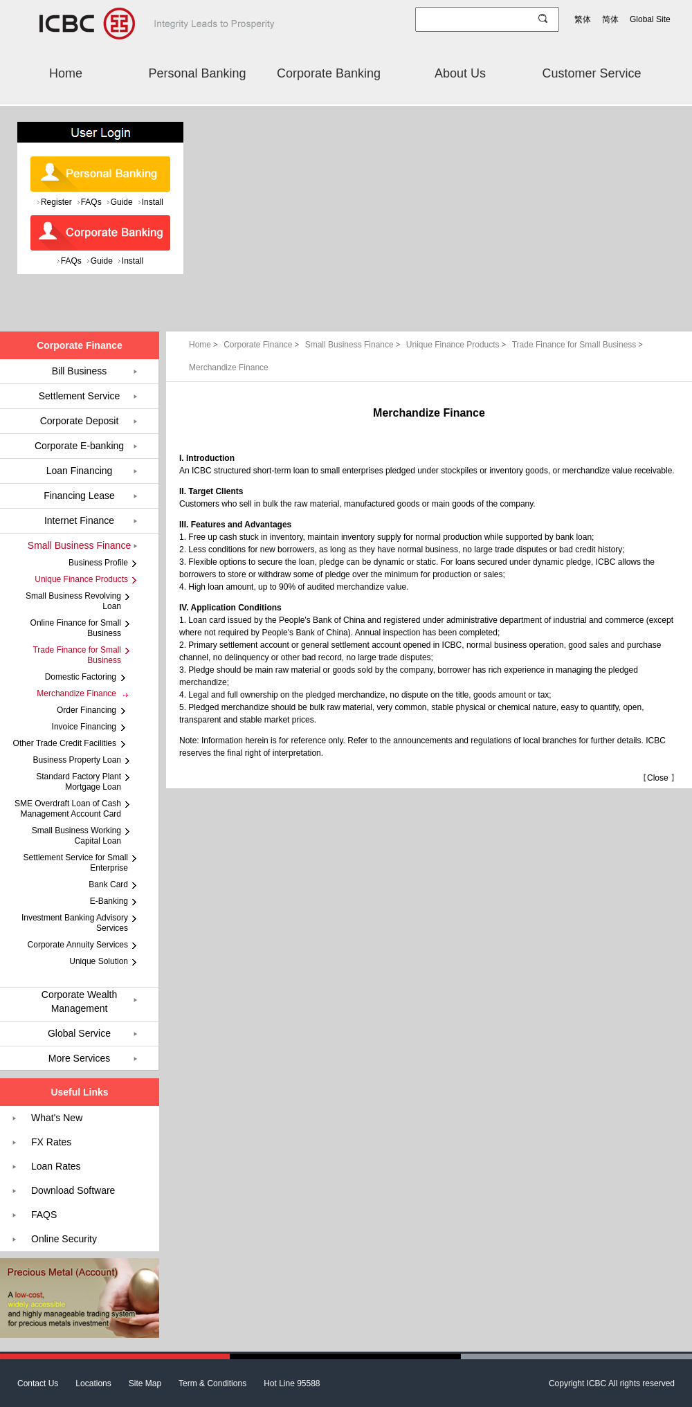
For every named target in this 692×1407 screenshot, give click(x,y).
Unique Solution (98, 961)
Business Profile (98, 563)
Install (152, 202)
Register (56, 202)
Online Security (64, 1238)
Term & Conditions (212, 1383)
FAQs (91, 202)
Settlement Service (79, 395)
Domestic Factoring (80, 677)
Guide (122, 202)
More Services (79, 1058)
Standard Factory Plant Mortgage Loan (78, 782)
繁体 (582, 19)
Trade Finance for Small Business (577, 345)
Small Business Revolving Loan (73, 601)
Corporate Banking (329, 73)
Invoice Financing (84, 727)
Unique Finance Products (457, 345)
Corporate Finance (263, 345)
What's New (56, 1117)
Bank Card (108, 884)
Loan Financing (79, 470)
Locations (93, 1383)
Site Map (145, 1383)
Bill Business (79, 370)
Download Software (73, 1190)
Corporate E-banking (79, 445)
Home (65, 73)
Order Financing (86, 710)
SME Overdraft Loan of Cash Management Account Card (68, 809)
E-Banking (109, 901)
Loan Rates (56, 1166)
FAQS (44, 1214)
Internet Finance (79, 520)
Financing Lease (79, 495)
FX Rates (51, 1141)
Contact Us (37, 1383)
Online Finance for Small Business (75, 628)
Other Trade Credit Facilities (64, 743)
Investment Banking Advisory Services (74, 923)
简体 (610, 19)
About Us (460, 73)
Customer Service (591, 73)
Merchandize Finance (228, 367)
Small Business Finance (354, 345)
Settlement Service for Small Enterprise (76, 863)
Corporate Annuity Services (78, 945)
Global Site (650, 19)
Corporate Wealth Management (79, 1001)
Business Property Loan (77, 760)
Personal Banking (197, 73)
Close (657, 778)
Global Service (79, 1033)
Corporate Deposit (79, 420)
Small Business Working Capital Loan (76, 836)
